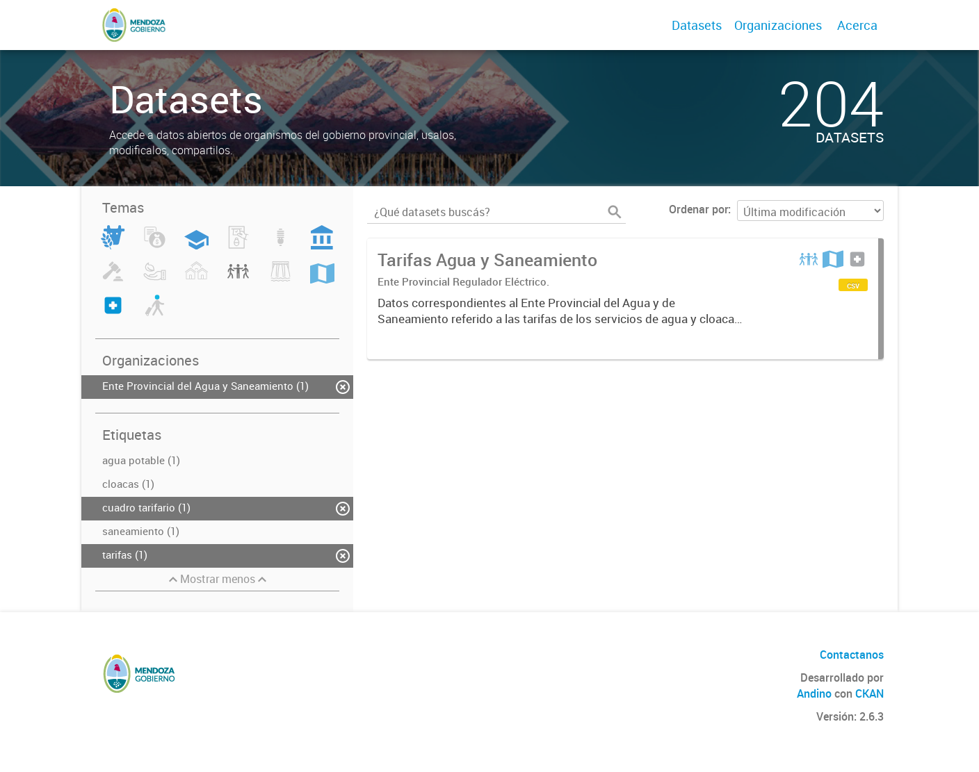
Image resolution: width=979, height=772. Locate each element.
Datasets (697, 25)
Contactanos (852, 654)
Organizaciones (778, 25)
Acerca (857, 25)
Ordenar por (698, 209)
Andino (814, 693)
